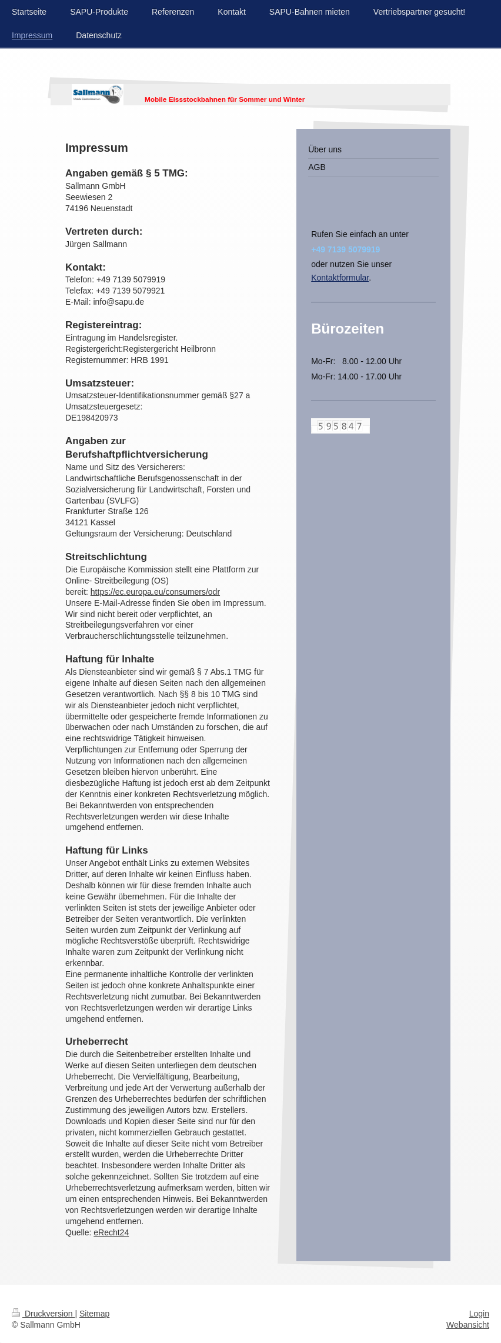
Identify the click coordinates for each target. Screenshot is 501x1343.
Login (479, 1313)
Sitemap (94, 1313)
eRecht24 (111, 1232)
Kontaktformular (340, 277)
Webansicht (467, 1324)
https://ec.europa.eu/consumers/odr (155, 591)
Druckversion (43, 1313)
